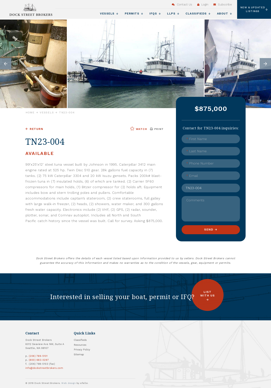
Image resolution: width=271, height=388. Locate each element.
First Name (196, 139)
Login (203, 4)
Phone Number (200, 163)
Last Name (196, 151)
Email (192, 176)
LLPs (173, 13)
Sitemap (79, 354)
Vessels (109, 13)
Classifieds (198, 13)
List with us (207, 293)
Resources (80, 344)
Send (208, 229)
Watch (138, 128)
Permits (134, 13)
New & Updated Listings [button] (254, 9)
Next (265, 63)
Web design (68, 383)
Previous (5, 63)
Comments (195, 200)
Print (157, 128)
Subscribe (222, 4)
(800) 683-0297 (39, 359)
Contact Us (182, 4)
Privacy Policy (82, 349)
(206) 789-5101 (38, 356)
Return (36, 129)
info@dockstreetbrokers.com (44, 368)
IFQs (155, 13)
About (224, 13)
